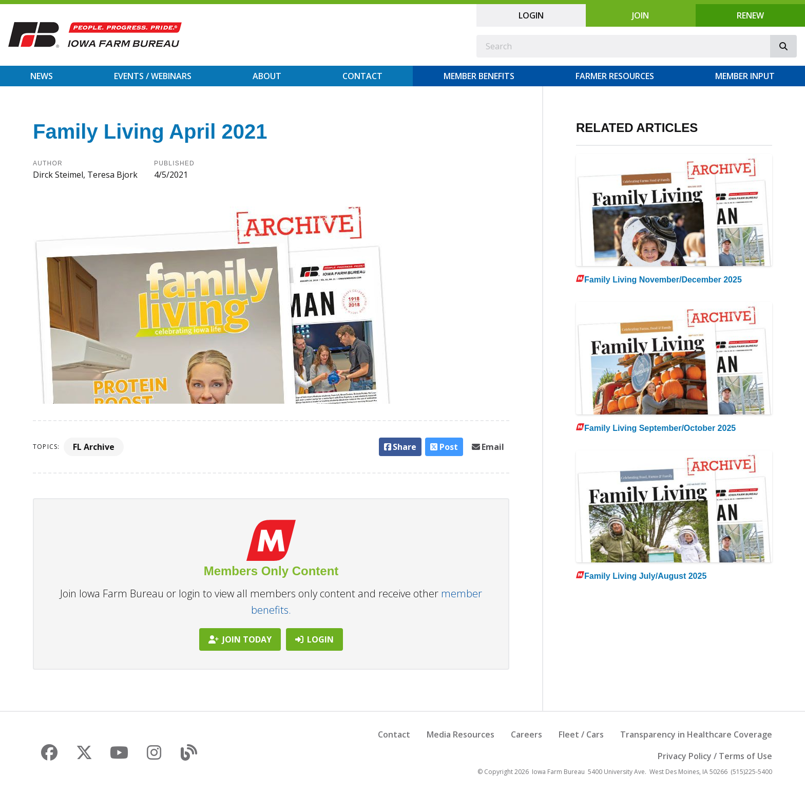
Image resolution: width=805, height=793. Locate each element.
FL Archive (93, 446)
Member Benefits (479, 76)
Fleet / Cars (581, 734)
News (41, 76)
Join (640, 15)
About (267, 76)
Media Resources (460, 734)
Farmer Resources (615, 76)
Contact (362, 76)
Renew (750, 15)
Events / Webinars (152, 76)
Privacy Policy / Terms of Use (715, 756)
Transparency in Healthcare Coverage (696, 734)
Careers (526, 734)
